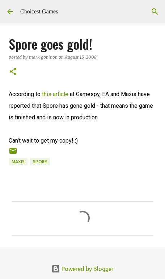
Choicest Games (39, 11)
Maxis (18, 161)
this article (55, 94)
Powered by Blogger (82, 269)
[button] (13, 72)
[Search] (155, 11)
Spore (40, 161)
